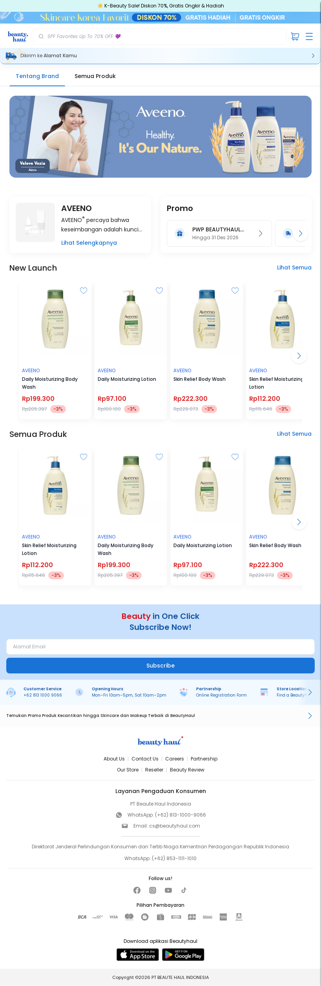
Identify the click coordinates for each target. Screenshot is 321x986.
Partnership (204, 758)
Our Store (128, 769)
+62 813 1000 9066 (43, 695)
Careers (174, 758)
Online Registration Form (221, 695)
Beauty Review (187, 769)
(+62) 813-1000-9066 (180, 814)
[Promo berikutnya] (300, 233)
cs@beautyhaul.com (174, 825)
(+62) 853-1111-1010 (174, 858)
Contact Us (145, 758)
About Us (114, 758)
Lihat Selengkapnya (89, 243)
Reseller (154, 769)
